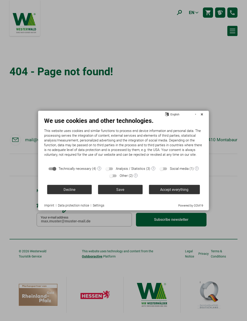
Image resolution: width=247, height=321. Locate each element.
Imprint (49, 205)
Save (120, 189)
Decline (69, 189)
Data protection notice (73, 205)
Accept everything (174, 189)
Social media (179, 169)
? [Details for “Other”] (135, 175)
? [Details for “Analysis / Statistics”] (153, 168)
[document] (123, 140)
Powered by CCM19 (190, 205)
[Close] (202, 114)
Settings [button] (98, 205)
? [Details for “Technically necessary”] (99, 168)
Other (124, 176)
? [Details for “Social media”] (196, 168)
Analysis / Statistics (130, 169)
